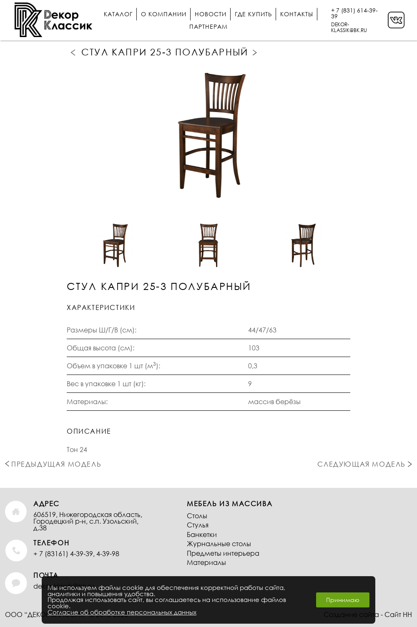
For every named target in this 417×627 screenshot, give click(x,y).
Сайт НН (398, 614)
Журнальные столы (219, 543)
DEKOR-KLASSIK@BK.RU (349, 27)
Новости (210, 14)
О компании (163, 14)
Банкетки (202, 534)
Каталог (118, 14)
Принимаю (342, 600)
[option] (208, 136)
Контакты (296, 14)
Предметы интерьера (223, 553)
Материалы (206, 562)
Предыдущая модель (73, 52)
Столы (197, 515)
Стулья (197, 524)
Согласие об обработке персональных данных (122, 612)
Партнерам (208, 26)
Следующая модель (255, 52)
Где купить (253, 14)
